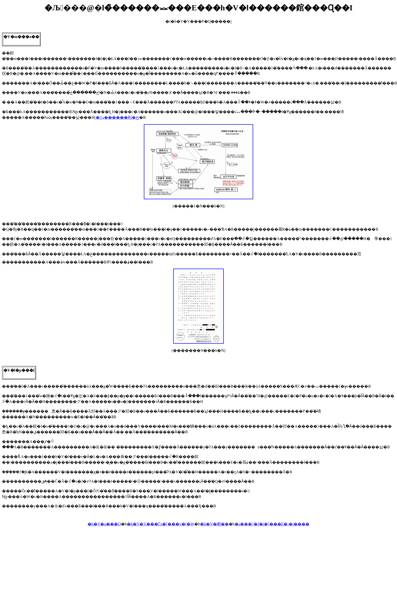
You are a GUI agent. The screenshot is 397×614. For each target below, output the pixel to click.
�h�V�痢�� (214, 524)
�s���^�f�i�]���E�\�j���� (272, 524)
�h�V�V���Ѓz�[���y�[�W (160, 524)
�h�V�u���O (104, 524)
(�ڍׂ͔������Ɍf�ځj (116, 117)
